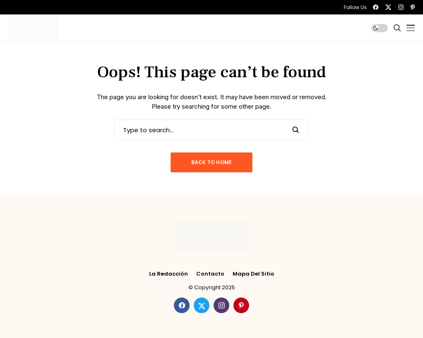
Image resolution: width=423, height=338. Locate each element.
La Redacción (168, 274)
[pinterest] (413, 7)
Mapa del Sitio (253, 274)
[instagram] (401, 7)
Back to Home (211, 162)
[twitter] (388, 7)
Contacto (210, 274)
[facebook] (375, 7)
